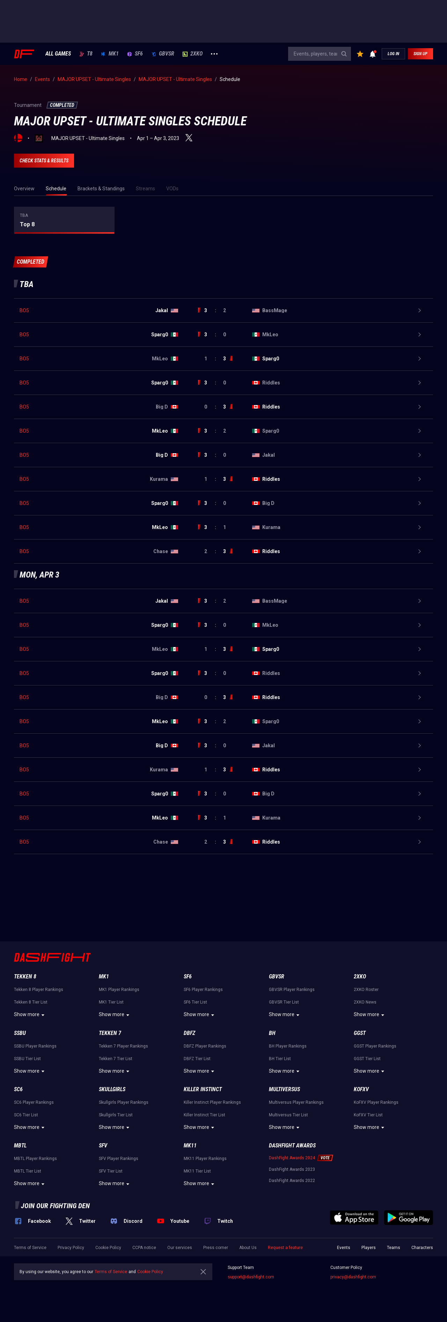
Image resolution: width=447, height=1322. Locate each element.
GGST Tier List (367, 1058)
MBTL (20, 1145)
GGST (360, 1033)
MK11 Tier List (197, 1171)
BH (272, 1033)
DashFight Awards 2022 (292, 1180)
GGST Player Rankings (375, 1046)
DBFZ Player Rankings (205, 1046)
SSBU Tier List (27, 1058)
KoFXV (361, 1089)
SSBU (20, 1033)
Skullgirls (112, 1089)
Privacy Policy (71, 1247)
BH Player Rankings (288, 1046)
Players (368, 1247)
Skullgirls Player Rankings (123, 1102)
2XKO (193, 54)
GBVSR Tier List (284, 1002)
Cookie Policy (108, 1247)
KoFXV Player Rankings (376, 1102)
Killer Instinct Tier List (204, 1114)
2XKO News (365, 1002)
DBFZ (189, 1033)
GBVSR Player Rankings (292, 989)
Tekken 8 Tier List (30, 1002)
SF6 (135, 54)
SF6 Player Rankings (203, 989)
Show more (30, 1015)
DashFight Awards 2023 (292, 1169)
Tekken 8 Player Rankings (38, 989)
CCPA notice (144, 1247)
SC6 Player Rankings (34, 1102)
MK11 (190, 1145)
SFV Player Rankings (118, 1158)
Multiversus (284, 1089)
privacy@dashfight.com (353, 1277)
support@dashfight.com (251, 1277)
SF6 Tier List (195, 1002)
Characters (422, 1247)
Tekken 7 (110, 1033)
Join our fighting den (55, 1206)
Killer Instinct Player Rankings (212, 1102)
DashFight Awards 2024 (292, 1157)
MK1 (110, 54)
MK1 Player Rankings (119, 989)
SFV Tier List (111, 1171)
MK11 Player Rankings (205, 1158)
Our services (179, 1247)
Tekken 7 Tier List (115, 1058)
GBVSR (162, 54)
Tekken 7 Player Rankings (123, 1046)
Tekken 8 (25, 976)
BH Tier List (280, 1058)
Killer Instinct (203, 1089)
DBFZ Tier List (197, 1058)
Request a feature (285, 1247)
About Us (248, 1247)
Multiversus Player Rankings (296, 1102)
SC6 (18, 1089)
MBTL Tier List (27, 1171)
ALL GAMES (58, 54)
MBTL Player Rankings (35, 1158)
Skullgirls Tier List (116, 1114)
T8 (86, 54)
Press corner (215, 1247)
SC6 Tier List (26, 1114)
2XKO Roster (366, 989)
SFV (103, 1145)
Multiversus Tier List (288, 1114)
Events (343, 1247)
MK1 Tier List (111, 1002)
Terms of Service (30, 1247)
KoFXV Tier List (368, 1114)
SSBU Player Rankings (35, 1046)
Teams (393, 1247)
